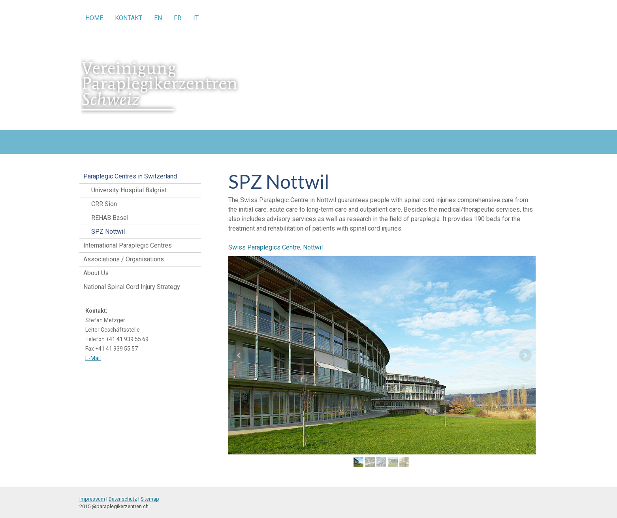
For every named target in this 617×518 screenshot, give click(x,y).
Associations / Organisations (123, 259)
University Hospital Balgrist (129, 190)
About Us (96, 273)
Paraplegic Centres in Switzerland (130, 176)
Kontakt (128, 18)
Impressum (92, 499)
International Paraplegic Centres (127, 245)
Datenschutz (123, 499)
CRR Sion (104, 204)
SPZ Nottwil (108, 231)
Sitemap (150, 499)
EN (158, 18)
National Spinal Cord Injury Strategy (131, 287)
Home (94, 18)
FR (177, 18)
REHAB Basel (109, 217)
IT (196, 18)
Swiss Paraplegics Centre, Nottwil (275, 247)
